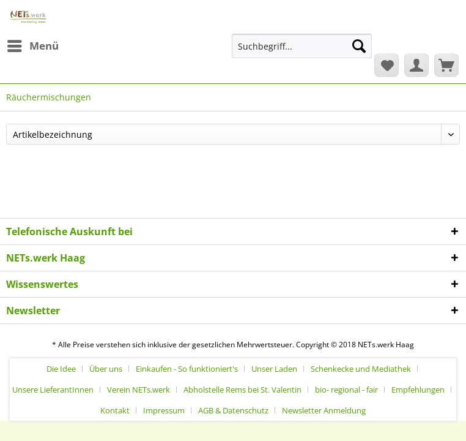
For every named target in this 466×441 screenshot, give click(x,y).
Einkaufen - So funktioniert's (187, 368)
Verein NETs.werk (138, 389)
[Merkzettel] (386, 65)
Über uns (105, 368)
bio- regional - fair (346, 389)
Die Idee (61, 368)
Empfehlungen (418, 389)
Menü (33, 44)
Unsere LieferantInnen (53, 389)
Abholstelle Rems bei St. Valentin (242, 389)
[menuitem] (32, 46)
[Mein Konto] (416, 65)
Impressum (164, 410)
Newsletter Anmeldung (324, 410)
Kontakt (115, 410)
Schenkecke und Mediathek (361, 368)
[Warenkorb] (446, 65)
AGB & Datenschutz (233, 410)
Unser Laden (274, 368)
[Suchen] (359, 46)
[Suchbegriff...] (302, 46)
